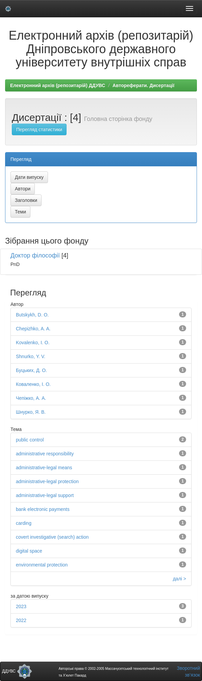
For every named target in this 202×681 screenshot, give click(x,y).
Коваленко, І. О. (33, 384)
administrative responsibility (45, 453)
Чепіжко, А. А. (31, 398)
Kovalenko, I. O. (33, 342)
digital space (29, 551)
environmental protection (42, 565)
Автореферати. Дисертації (143, 85)
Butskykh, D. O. (32, 314)
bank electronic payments (43, 509)
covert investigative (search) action (52, 537)
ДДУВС (17, 671)
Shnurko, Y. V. (30, 356)
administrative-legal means (44, 467)
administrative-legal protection (47, 481)
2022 (21, 620)
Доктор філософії (35, 255)
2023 (21, 606)
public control (30, 439)
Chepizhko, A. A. (33, 328)
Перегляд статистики (39, 129)
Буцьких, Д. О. (31, 370)
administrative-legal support (45, 495)
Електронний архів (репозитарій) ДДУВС (57, 85)
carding (23, 523)
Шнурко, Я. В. (31, 412)
